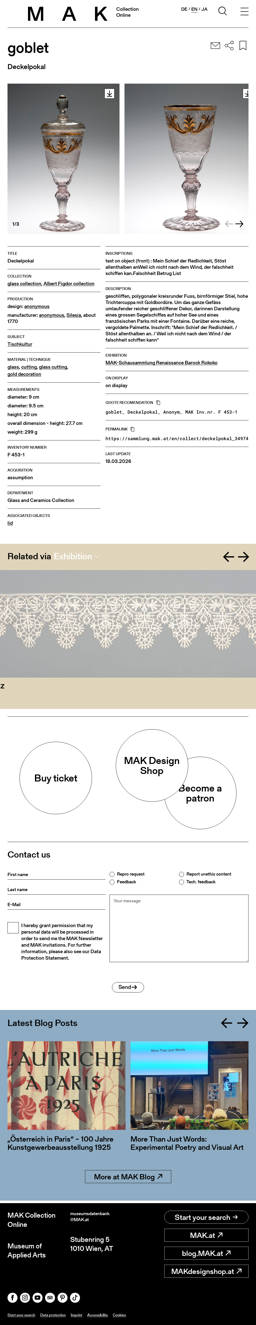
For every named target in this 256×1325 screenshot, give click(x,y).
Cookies (138, 1314)
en (194, 9)
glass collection (24, 284)
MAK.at (206, 1235)
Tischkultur (20, 344)
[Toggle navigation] (243, 11)
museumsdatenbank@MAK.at (98, 1220)
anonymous (37, 306)
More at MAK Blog (128, 1179)
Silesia (73, 315)
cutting (29, 367)
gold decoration (24, 374)
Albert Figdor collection (69, 284)
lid (10, 523)
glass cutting (53, 367)
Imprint (88, 1314)
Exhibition (73, 556)
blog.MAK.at (206, 1253)
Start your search (206, 1217)
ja (205, 9)
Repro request (130, 874)
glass (13, 367)
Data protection (61, 1314)
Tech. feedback (201, 882)
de (184, 9)
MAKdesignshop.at (206, 1271)
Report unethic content (208, 874)
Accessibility (112, 1314)
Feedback (126, 882)
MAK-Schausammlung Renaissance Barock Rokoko (162, 363)
